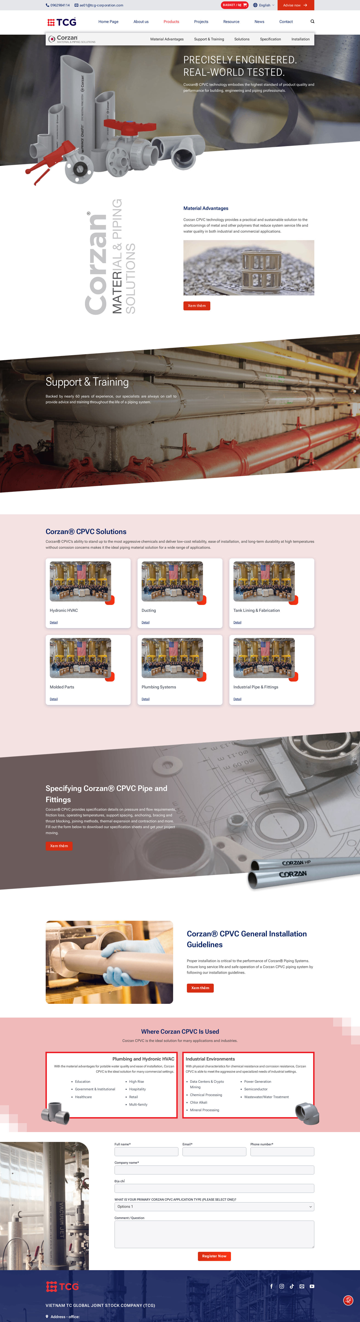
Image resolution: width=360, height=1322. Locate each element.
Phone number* (261, 1144)
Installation (301, 39)
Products (171, 21)
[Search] (312, 21)
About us (141, 21)
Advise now (292, 5)
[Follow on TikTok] (292, 1287)
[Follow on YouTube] (312, 1287)
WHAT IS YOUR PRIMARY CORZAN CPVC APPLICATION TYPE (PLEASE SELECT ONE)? (175, 1199)
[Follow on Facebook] (271, 1287)
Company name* (127, 1162)
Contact (286, 21)
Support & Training (209, 39)
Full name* (123, 1144)
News (259, 21)
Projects (201, 21)
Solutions (242, 39)
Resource (231, 21)
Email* (187, 1144)
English (266, 5)
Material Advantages (167, 39)
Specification (270, 39)
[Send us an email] (302, 1287)
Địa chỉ (120, 1181)
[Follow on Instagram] (281, 1287)
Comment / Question (129, 1218)
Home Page (108, 21)
